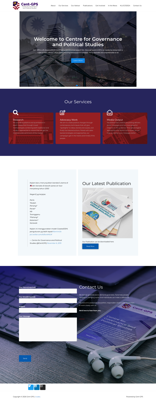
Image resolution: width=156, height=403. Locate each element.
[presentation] (35, 348)
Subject (22, 307)
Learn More (78, 61)
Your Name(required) (27, 287)
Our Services (63, 6)
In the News (112, 6)
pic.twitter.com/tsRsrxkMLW (41, 235)
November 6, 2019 (54, 243)
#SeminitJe (57, 232)
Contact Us (137, 6)
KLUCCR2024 (125, 6)
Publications (88, 6)
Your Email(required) (27, 297)
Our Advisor (75, 6)
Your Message (24, 317)
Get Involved (100, 6)
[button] (77, 85)
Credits (38, 398)
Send (25, 359)
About (53, 6)
